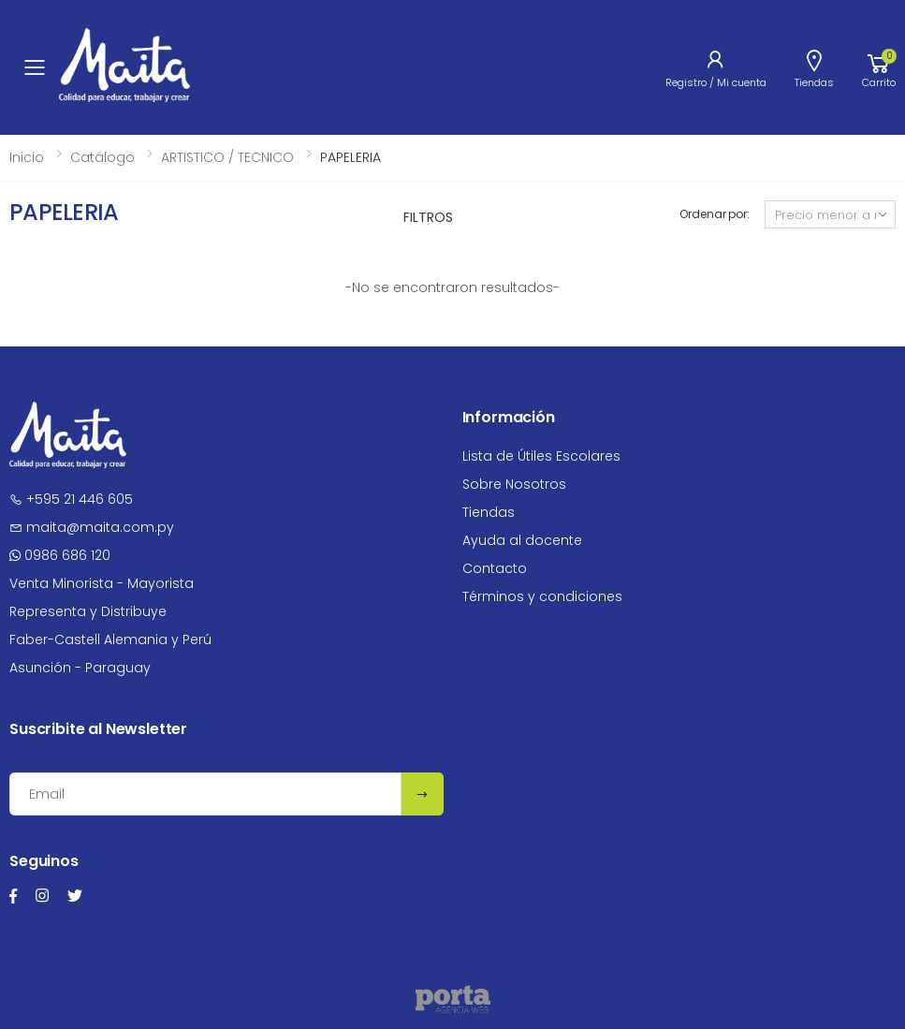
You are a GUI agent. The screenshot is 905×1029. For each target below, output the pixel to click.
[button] (879, 67)
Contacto (494, 568)
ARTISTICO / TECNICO (227, 157)
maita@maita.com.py (91, 527)
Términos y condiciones (542, 596)
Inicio (26, 157)
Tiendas (488, 512)
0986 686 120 (59, 555)
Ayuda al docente (522, 540)
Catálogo (102, 157)
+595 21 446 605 (71, 499)
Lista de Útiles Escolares (541, 456)
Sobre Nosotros (514, 484)
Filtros (427, 217)
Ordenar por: (714, 214)
